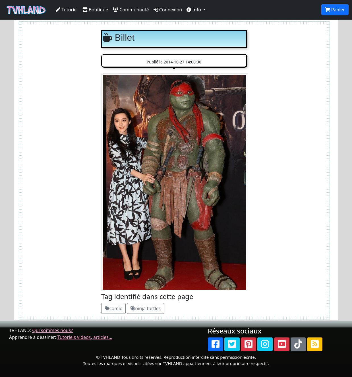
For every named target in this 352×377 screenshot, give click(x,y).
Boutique (95, 10)
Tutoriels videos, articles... (84, 337)
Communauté (131, 10)
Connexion (168, 10)
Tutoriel (67, 10)
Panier (335, 10)
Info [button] (194, 10)
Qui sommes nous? (52, 330)
